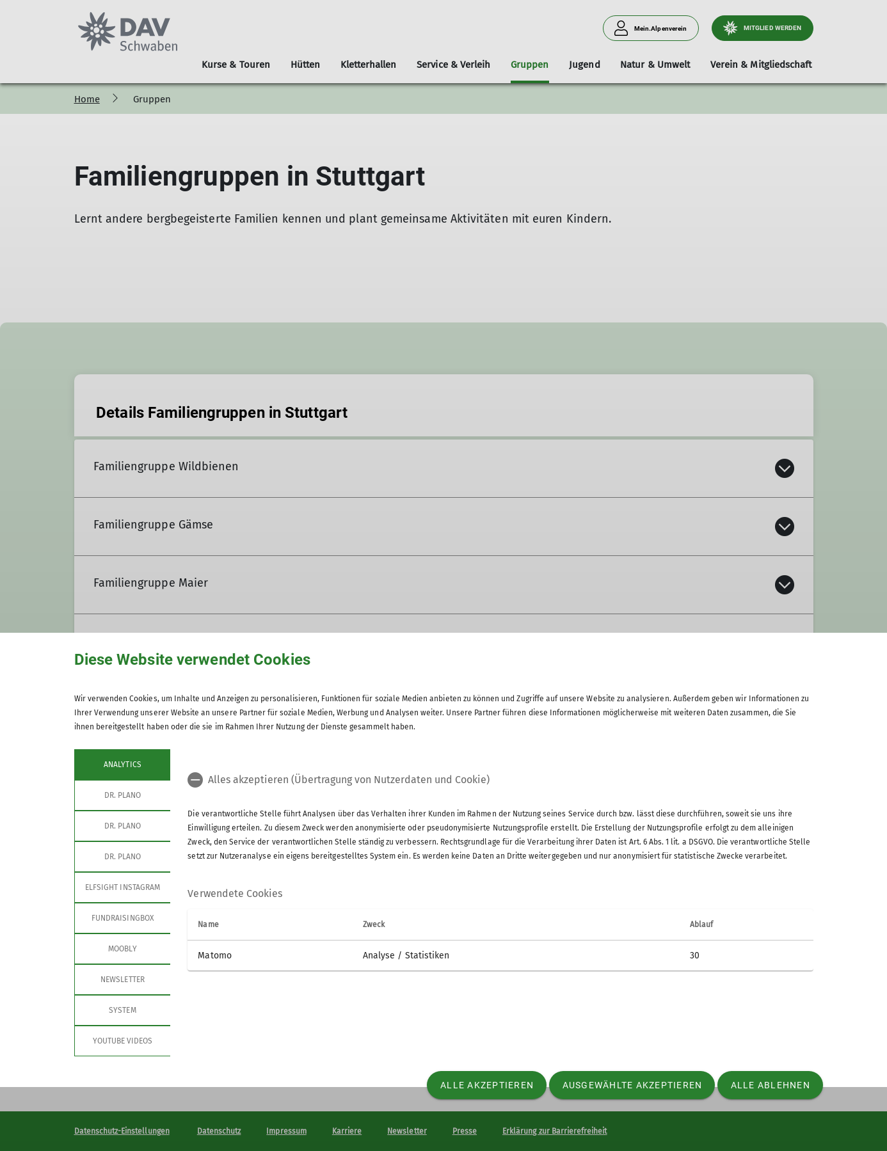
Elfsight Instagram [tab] (122, 887)
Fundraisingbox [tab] (123, 918)
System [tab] (122, 1010)
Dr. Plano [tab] (122, 795)
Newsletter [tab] (122, 979)
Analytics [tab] (122, 764)
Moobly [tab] (122, 948)
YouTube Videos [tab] (122, 1040)
